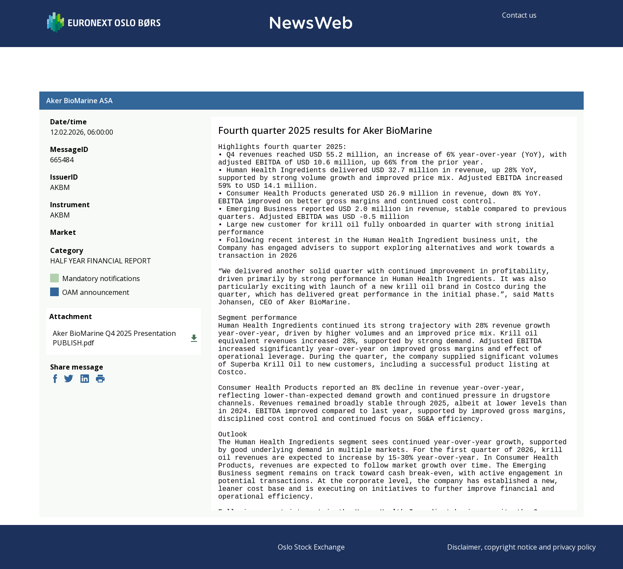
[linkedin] (84, 379)
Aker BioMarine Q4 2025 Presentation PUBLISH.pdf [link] (114, 338)
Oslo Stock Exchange (311, 547)
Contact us (519, 15)
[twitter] (68, 380)
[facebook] (55, 379)
